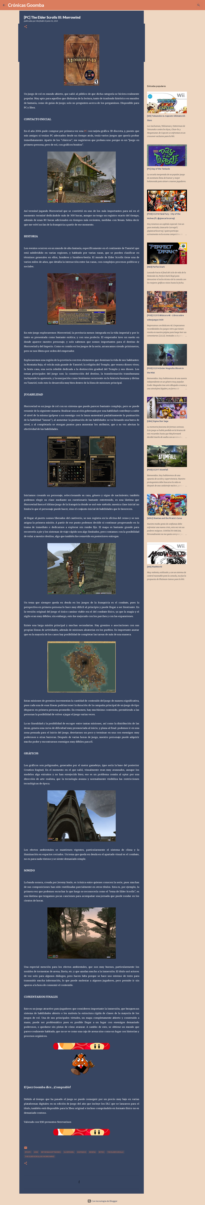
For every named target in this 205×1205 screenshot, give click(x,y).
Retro (101, 1152)
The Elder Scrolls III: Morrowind (39, 1156)
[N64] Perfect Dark (156, 267)
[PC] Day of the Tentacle (158, 169)
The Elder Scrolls (115, 1152)
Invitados (81, 1152)
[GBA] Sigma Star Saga (157, 421)
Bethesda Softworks (51, 1152)
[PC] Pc (28, 1152)
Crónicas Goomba (26, 5)
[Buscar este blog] (188, 5)
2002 (36, 1152)
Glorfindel (69, 1152)
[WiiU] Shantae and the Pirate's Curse (164, 518)
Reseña (92, 1152)
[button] (25, 27)
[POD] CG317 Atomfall (157, 470)
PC (85, 131)
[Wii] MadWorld (154, 567)
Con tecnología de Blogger (102, 1201)
